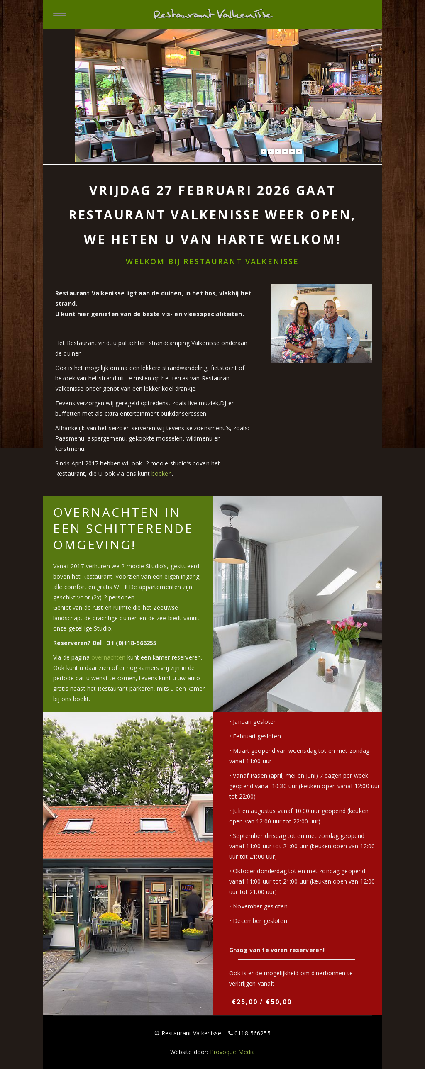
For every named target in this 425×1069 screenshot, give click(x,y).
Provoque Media (232, 1052)
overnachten (108, 657)
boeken (161, 473)
